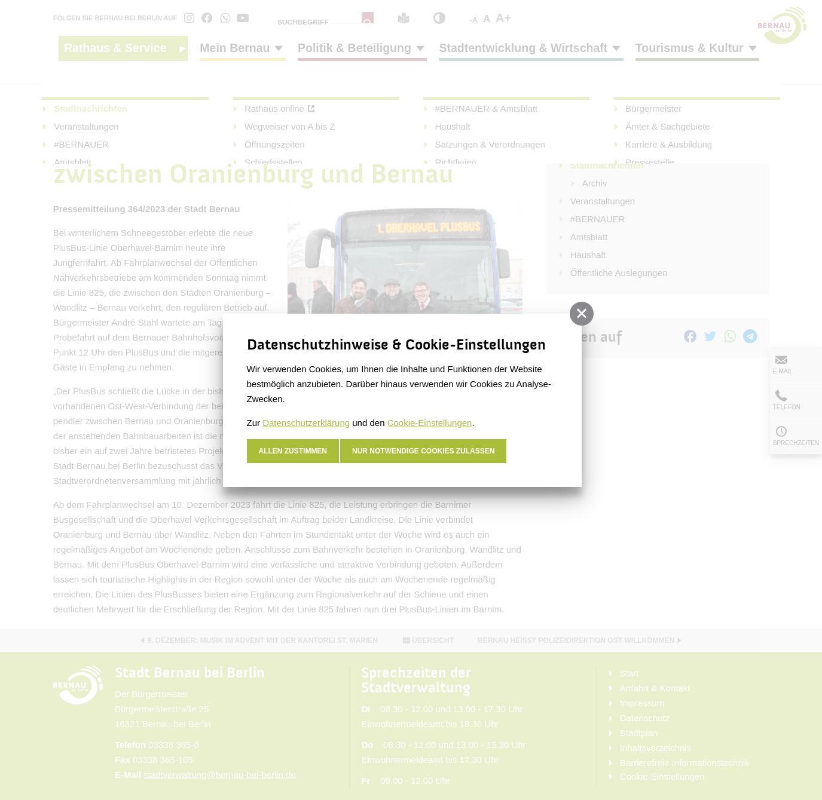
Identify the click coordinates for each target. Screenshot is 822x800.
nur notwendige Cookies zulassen (423, 451)
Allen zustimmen (293, 451)
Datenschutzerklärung (306, 423)
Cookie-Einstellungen (429, 423)
